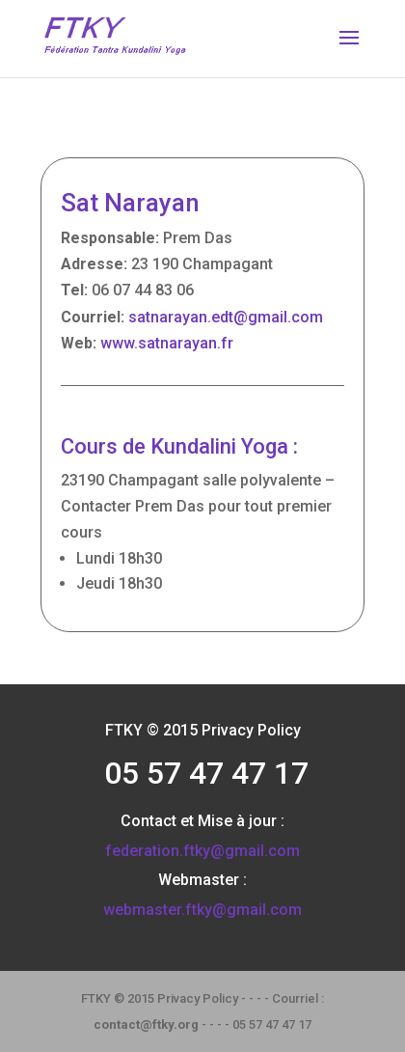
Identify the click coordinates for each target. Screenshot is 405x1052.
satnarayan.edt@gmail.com (225, 317)
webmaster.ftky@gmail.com (202, 909)
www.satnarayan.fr (166, 343)
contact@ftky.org (146, 1024)
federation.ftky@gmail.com (202, 851)
